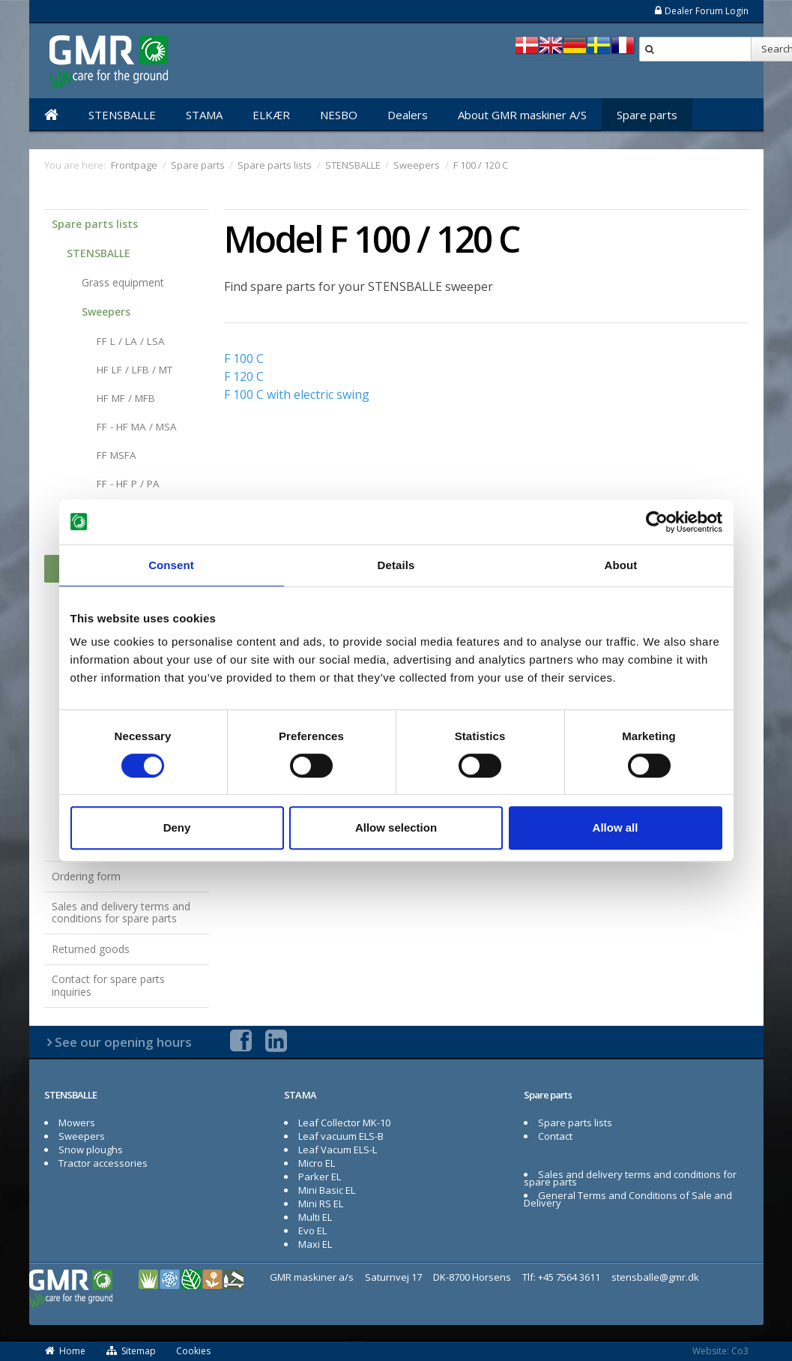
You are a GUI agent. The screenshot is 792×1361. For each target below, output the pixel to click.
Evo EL (312, 1230)
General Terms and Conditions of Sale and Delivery (628, 1199)
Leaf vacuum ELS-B (341, 1136)
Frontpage (134, 165)
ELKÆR (271, 114)
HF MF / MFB (126, 398)
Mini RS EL (320, 1203)
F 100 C (244, 358)
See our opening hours (123, 1042)
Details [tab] (396, 565)
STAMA (204, 114)
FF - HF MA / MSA (137, 426)
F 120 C (244, 376)
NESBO (338, 114)
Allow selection (396, 827)
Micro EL (316, 1163)
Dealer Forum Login (701, 10)
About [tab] (621, 565)
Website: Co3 (720, 1351)
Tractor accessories (103, 1163)
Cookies (193, 1351)
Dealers (407, 114)
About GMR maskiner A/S (522, 114)
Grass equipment (123, 282)
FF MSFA (116, 455)
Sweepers (106, 311)
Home (65, 1351)
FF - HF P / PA (128, 483)
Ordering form (86, 876)
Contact (555, 1136)
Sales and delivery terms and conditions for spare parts (121, 912)
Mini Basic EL (326, 1190)
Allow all (615, 827)
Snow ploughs (90, 1149)
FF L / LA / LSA (131, 341)
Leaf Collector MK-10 (344, 1122)
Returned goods (91, 949)
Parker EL (319, 1176)
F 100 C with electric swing (296, 394)
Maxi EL (315, 1244)
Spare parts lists (95, 224)
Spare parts (647, 114)
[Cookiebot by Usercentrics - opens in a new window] (656, 522)
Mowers (76, 1122)
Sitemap (131, 1351)
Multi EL (315, 1217)
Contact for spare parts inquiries (108, 985)
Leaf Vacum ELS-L (337, 1149)
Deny (177, 827)
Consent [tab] (171, 565)
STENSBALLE (122, 114)
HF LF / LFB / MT (134, 369)
